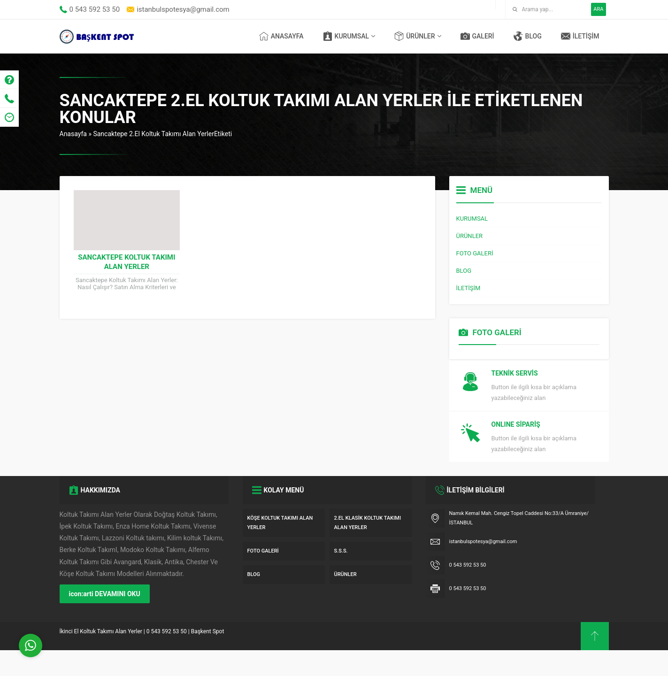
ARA (598, 9)
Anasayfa (73, 134)
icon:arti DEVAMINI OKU (104, 619)
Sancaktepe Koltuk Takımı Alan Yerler (126, 262)
